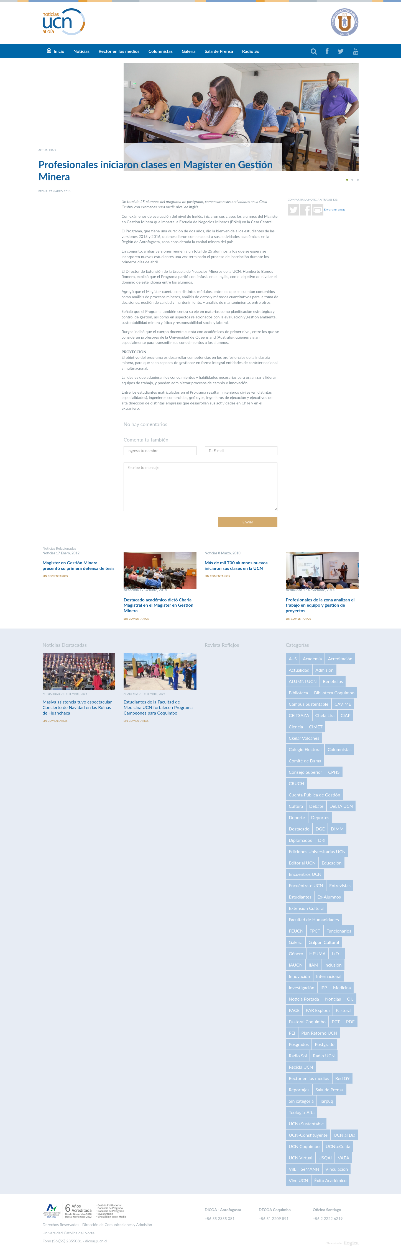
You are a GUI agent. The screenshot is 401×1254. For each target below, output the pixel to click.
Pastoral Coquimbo (307, 1021)
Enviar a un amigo (334, 209)
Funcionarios (338, 930)
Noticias (81, 51)
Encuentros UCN (305, 874)
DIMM (337, 828)
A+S (293, 658)
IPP (323, 987)
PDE (350, 1021)
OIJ (350, 998)
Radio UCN (324, 1055)
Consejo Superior (305, 772)
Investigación (301, 987)
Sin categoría (301, 1101)
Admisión (324, 670)
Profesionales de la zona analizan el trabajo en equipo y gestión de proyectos (320, 605)
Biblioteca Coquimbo (334, 692)
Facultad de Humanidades (314, 919)
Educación (332, 862)
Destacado (299, 828)
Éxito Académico (330, 1180)
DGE (320, 828)
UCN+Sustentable (306, 1123)
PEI (292, 1032)
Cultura (296, 806)
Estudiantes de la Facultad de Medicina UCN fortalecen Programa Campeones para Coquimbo (158, 707)
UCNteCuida (338, 1146)
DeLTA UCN (341, 806)
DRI (322, 840)
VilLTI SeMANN (304, 1169)
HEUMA (317, 953)
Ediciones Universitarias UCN (317, 851)
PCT (336, 1021)
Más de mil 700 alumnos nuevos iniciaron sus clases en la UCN (236, 565)
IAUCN (296, 964)
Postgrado (324, 1044)
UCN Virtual (300, 1157)
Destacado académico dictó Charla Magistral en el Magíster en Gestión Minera (158, 605)
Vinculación (336, 1169)
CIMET (316, 726)
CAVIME (342, 704)
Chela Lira (325, 715)
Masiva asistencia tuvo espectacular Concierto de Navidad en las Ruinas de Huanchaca (77, 707)
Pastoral (343, 1010)
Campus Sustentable (308, 704)
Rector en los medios (119, 51)
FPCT (315, 930)
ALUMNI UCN (303, 681)
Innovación (299, 976)
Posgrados (299, 1044)
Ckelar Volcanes (304, 738)
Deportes (320, 817)
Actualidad (299, 670)
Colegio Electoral (305, 749)
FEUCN (296, 930)
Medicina (342, 987)
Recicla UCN (301, 1066)
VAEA (343, 1157)
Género (296, 953)
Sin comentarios (55, 576)
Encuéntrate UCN (306, 885)
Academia (312, 658)
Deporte (297, 817)
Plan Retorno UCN (319, 1032)
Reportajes (299, 1089)
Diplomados (300, 840)
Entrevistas (340, 885)
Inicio (59, 51)
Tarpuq (326, 1101)
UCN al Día (344, 1135)
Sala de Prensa (219, 51)
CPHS (333, 772)
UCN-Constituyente (308, 1135)
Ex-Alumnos (329, 896)
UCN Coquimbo (304, 1146)
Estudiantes (300, 896)
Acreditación (340, 658)
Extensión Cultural (306, 908)
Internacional (328, 976)
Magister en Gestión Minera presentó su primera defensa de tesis (78, 565)
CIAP (346, 715)
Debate (316, 806)
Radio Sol (251, 51)
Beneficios (333, 681)
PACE (294, 1010)
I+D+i (337, 953)
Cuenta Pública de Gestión (314, 794)
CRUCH (296, 783)
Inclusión (332, 964)
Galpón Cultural (323, 942)
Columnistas (161, 51)
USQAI (325, 1157)
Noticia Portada (304, 998)
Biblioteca (298, 692)
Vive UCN (298, 1180)
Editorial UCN (302, 862)
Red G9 (342, 1078)
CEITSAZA (299, 715)
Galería (188, 51)
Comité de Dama (305, 760)
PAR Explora (318, 1010)
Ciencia (296, 726)
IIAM (313, 964)
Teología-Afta (302, 1112)
